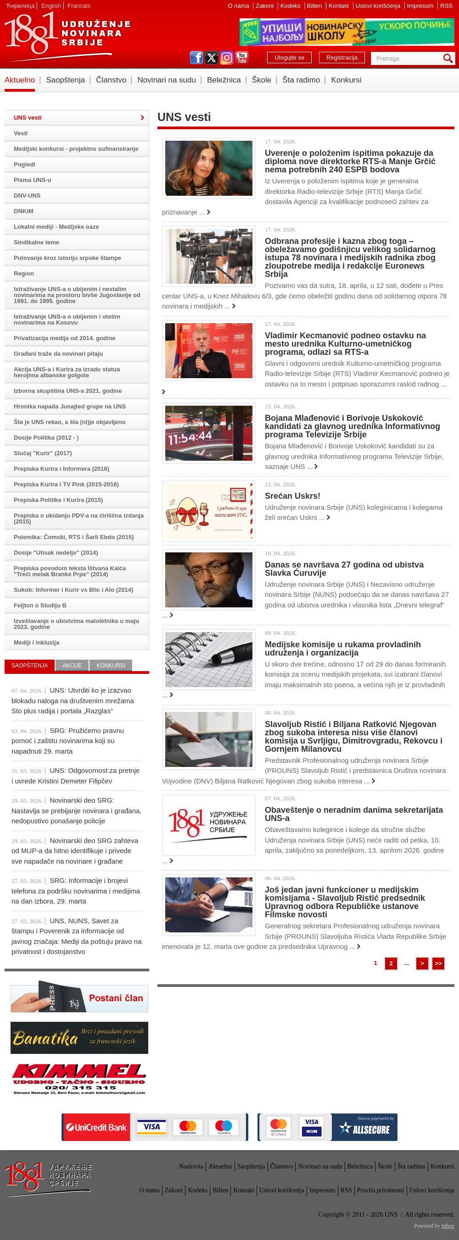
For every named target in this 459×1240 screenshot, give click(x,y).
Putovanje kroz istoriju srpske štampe (67, 258)
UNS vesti (28, 118)
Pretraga (450, 58)
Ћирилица (20, 5)
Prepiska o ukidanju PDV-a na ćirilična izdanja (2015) (79, 518)
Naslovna (191, 1166)
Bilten (315, 5)
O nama (239, 5)
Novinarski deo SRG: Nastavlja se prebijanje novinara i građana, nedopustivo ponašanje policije (76, 810)
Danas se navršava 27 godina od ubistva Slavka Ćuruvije (344, 569)
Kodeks (291, 5)
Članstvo (111, 80)
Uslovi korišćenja (379, 5)
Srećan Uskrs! (292, 496)
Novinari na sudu (166, 80)
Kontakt (340, 5)
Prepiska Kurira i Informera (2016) (61, 469)
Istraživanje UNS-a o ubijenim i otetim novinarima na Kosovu (67, 319)
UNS (67, 36)
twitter (211, 58)
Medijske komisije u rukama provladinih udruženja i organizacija (343, 648)
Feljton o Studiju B (40, 605)
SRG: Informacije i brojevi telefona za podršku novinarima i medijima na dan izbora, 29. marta (75, 890)
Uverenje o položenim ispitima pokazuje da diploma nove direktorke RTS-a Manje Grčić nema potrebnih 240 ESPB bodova (350, 161)
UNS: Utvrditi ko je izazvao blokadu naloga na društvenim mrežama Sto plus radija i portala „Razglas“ (72, 700)
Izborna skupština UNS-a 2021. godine (68, 391)
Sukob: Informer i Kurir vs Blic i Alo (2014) (73, 590)
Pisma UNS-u (32, 180)
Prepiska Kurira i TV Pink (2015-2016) (66, 484)
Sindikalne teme (36, 242)
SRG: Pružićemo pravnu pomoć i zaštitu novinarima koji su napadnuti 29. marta (67, 741)
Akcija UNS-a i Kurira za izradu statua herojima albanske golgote (67, 372)
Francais (78, 5)
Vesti (21, 133)
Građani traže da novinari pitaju (58, 354)
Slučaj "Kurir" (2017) (43, 453)
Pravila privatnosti (380, 1190)
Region (24, 273)
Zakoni (265, 5)
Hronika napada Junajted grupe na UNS (70, 406)
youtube (242, 58)
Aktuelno (20, 80)
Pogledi (24, 164)
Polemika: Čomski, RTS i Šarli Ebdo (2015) (74, 537)
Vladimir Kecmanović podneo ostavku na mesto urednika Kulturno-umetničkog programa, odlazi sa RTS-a (345, 344)
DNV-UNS (27, 195)
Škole (262, 80)
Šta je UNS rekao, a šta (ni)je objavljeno (69, 422)
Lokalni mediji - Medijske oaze (56, 227)
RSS (446, 5)
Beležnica (224, 80)
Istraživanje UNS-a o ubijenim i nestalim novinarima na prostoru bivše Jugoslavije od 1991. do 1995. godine (77, 295)
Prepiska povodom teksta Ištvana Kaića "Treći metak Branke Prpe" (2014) (70, 571)
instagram (227, 58)
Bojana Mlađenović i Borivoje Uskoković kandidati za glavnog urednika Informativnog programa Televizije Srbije (352, 426)
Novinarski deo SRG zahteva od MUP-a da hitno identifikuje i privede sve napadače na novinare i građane (74, 851)
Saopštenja (65, 80)
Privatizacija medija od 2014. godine (65, 338)
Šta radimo (301, 80)
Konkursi (346, 80)
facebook (196, 58)
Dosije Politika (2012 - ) (46, 438)
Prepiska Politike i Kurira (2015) (58, 500)
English (51, 5)
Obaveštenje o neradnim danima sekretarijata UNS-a (354, 814)
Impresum (421, 5)
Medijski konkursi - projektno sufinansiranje (76, 149)
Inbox (448, 1226)
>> (438, 963)
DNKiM (24, 211)
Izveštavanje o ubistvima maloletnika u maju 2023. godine (76, 624)
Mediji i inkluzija (36, 642)
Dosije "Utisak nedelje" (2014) (56, 553)
